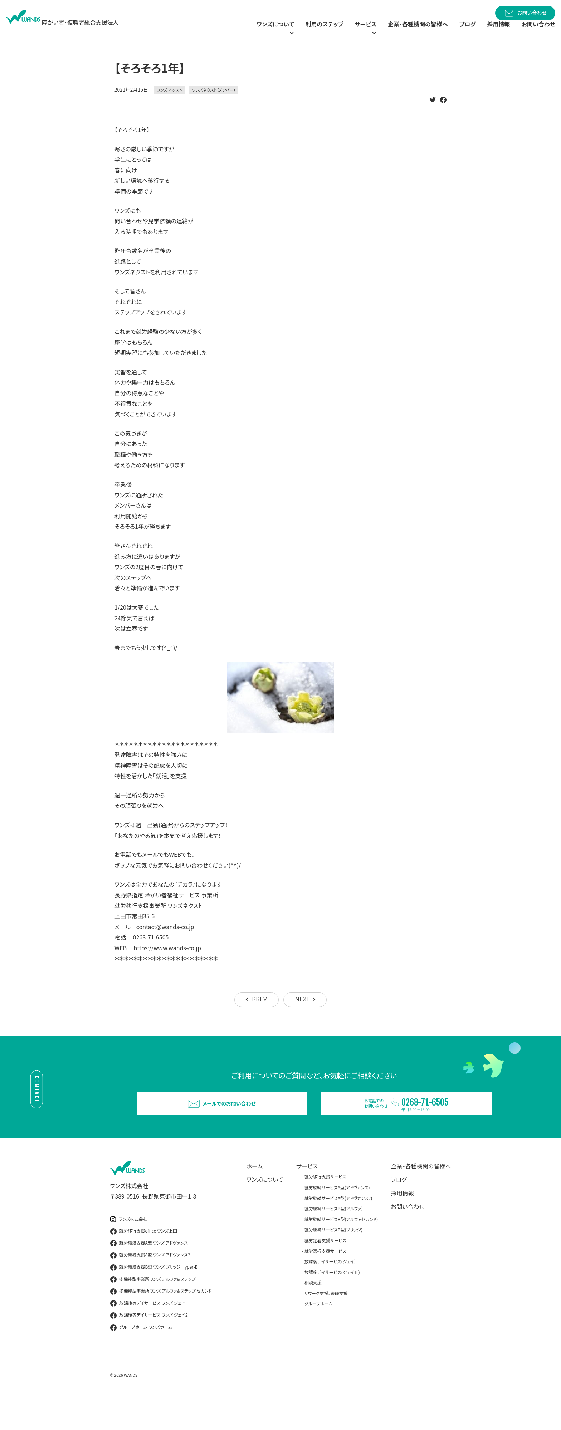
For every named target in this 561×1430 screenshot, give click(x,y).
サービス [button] (342, 32)
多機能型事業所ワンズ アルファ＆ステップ (153, 1308)
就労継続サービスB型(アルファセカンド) (341, 1248)
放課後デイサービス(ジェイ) (330, 1291)
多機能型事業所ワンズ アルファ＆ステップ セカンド (161, 1320)
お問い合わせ (525, 13)
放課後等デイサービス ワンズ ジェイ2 (149, 1344)
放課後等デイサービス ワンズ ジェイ (147, 1332)
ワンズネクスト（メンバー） (214, 106)
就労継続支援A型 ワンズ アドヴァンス (149, 1272)
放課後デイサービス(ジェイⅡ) (332, 1301)
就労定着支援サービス (325, 1269)
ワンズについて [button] (237, 32)
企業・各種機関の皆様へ (405, 32)
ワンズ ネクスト (169, 106)
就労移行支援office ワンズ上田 (143, 1260)
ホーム (255, 1195)
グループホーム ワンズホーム (141, 1356)
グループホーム (318, 1333)
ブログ (459, 32)
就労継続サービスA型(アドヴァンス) (337, 1217)
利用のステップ (296, 32)
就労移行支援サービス (325, 1206)
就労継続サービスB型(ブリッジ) (333, 1259)
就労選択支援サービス (325, 1280)
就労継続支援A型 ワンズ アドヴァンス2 (150, 1284)
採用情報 (493, 32)
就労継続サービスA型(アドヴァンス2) (338, 1227)
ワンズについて (265, 1209)
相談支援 (313, 1312)
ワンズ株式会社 (128, 1248)
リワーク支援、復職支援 (326, 1322)
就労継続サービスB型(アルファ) (333, 1238)
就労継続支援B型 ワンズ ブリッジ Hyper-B (154, 1296)
